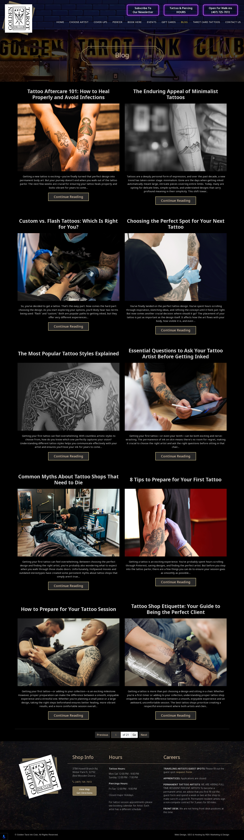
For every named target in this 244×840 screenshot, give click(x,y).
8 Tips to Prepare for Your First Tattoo (176, 480)
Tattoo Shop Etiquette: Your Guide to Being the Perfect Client (175, 609)
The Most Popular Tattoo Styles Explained (68, 354)
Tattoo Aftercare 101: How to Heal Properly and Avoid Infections (68, 95)
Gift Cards (169, 22)
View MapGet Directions (84, 791)
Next (144, 735)
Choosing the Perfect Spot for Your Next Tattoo (175, 224)
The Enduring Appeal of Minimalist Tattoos (175, 95)
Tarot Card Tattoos (206, 22)
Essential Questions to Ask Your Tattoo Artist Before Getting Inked (176, 354)
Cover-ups (100, 22)
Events (151, 22)
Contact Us (233, 22)
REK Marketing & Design (217, 835)
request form (184, 772)
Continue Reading (68, 197)
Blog (184, 22)
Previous (102, 735)
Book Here (135, 22)
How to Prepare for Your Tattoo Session (68, 609)
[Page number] (116, 735)
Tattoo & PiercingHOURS (181, 10)
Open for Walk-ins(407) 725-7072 (220, 10)
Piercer (117, 22)
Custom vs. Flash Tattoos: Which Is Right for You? (68, 224)
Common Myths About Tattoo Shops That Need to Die (68, 480)
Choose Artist (79, 22)
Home (60, 22)
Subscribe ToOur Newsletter (143, 10)
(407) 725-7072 (82, 782)
